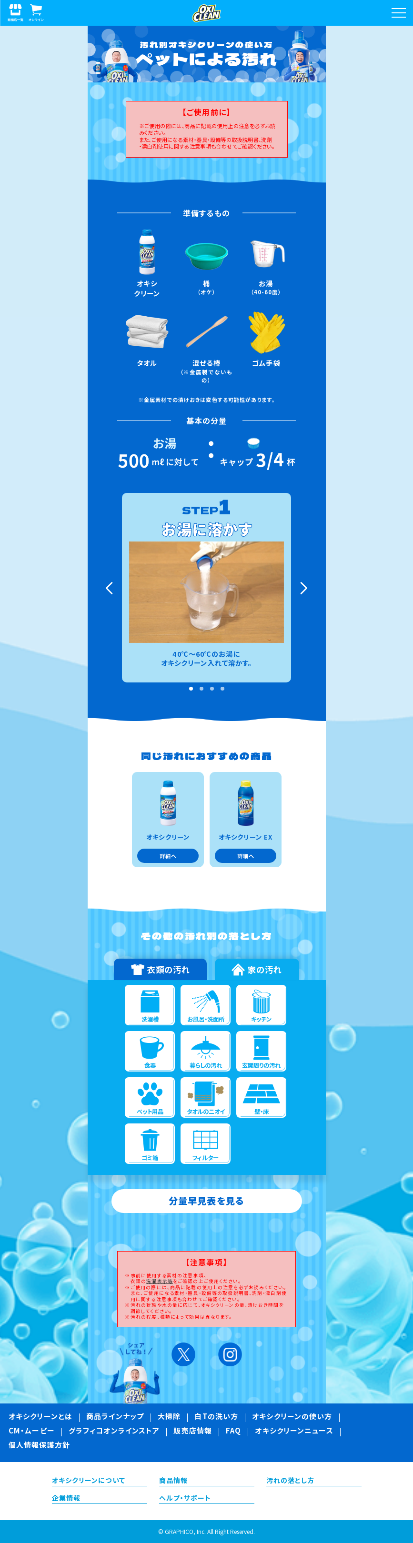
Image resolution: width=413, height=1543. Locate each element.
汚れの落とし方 (290, 1481)
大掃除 (169, 1417)
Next (302, 588)
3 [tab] (212, 689)
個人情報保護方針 (39, 1446)
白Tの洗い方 (216, 1417)
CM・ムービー (32, 1431)
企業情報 (66, 1499)
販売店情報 (192, 1431)
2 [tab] (201, 689)
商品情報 (173, 1481)
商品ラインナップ (115, 1417)
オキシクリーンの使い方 (292, 1417)
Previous (110, 588)
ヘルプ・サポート (185, 1499)
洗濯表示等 (159, 1281)
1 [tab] (191, 689)
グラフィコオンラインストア (114, 1431)
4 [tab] (222, 689)
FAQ (233, 1431)
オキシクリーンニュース (294, 1431)
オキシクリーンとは (40, 1417)
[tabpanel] (206, 587)
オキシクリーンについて (88, 1481)
